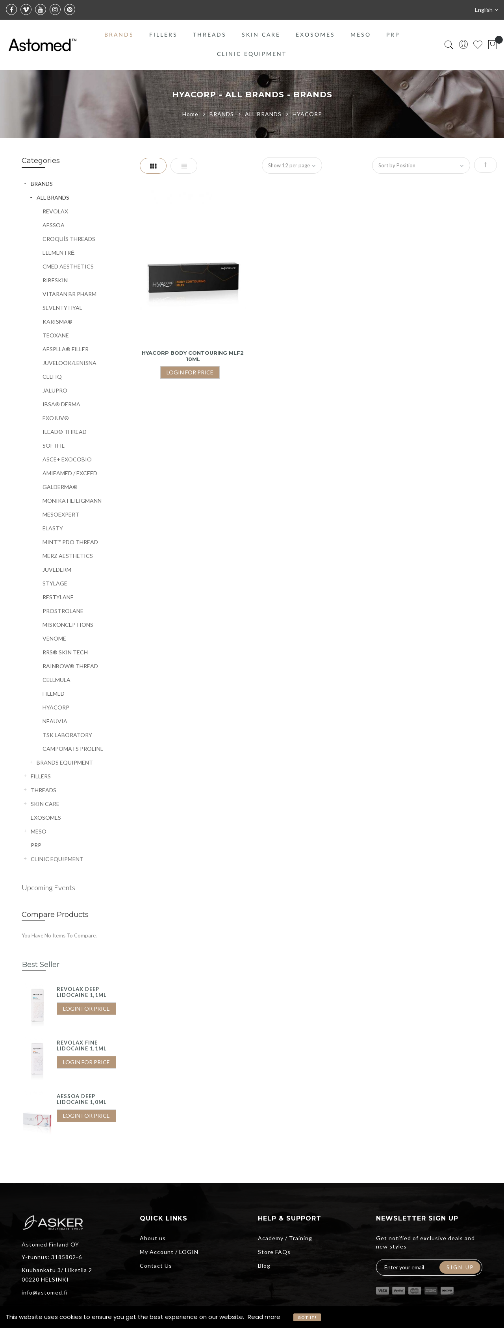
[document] (252, 1317)
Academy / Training (285, 1238)
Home (191, 114)
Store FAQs (274, 1251)
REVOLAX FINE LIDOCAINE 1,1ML (82, 1045)
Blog (264, 1265)
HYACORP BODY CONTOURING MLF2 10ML (193, 356)
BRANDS (222, 114)
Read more (264, 1317)
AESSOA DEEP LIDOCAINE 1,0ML (82, 1099)
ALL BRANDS (264, 114)
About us (153, 1238)
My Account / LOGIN (169, 1251)
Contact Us (156, 1265)
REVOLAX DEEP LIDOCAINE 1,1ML (82, 992)
